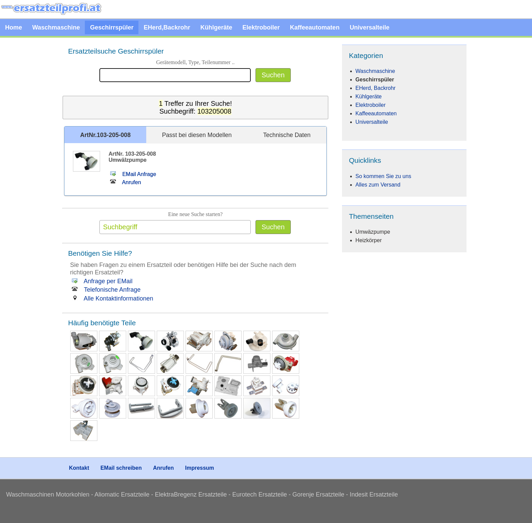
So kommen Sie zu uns (384, 176)
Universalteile (370, 27)
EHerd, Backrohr (376, 88)
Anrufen (125, 182)
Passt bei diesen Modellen (197, 135)
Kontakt (79, 468)
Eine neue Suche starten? (195, 214)
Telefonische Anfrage (105, 289)
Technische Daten (286, 135)
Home (13, 27)
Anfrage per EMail (101, 281)
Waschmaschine (56, 27)
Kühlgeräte (216, 27)
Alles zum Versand (378, 185)
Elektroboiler (261, 27)
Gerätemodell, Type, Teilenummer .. (195, 62)
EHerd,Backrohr (167, 27)
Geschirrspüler (111, 27)
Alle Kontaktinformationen (111, 298)
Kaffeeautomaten (315, 27)
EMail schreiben (121, 468)
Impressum (199, 468)
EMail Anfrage (132, 174)
